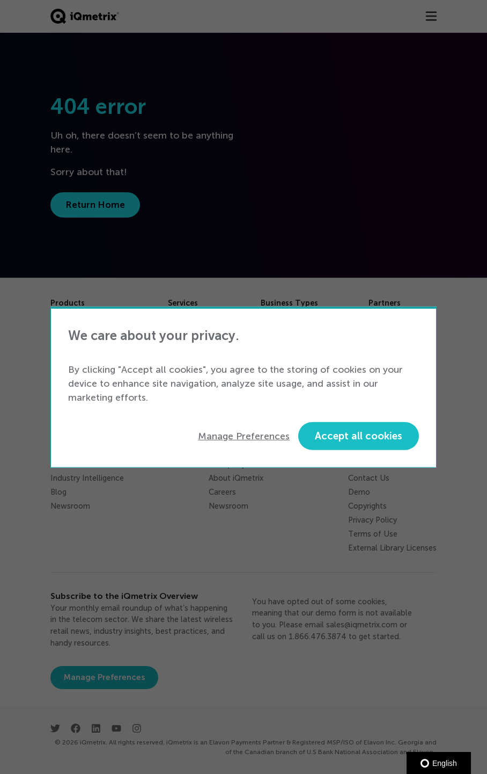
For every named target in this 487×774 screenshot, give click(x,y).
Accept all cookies (358, 436)
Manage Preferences (244, 436)
